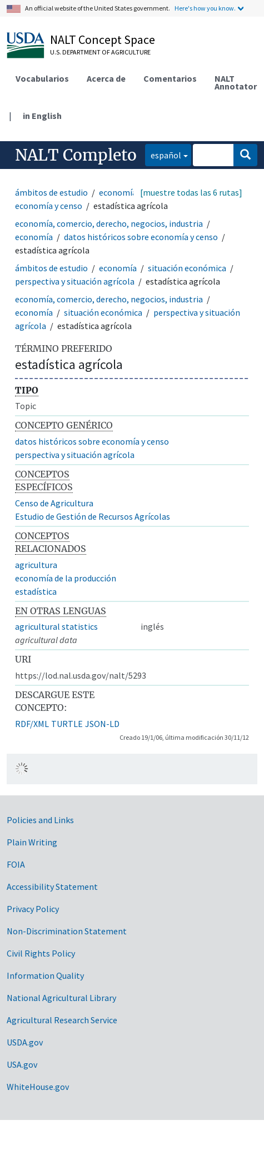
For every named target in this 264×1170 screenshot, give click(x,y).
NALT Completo (76, 155)
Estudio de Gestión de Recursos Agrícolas (92, 516)
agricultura (36, 564)
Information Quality (45, 975)
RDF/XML (32, 723)
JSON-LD (102, 723)
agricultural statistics (56, 626)
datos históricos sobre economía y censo (141, 236)
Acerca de (106, 78)
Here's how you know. (205, 8)
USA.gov (22, 1064)
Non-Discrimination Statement (67, 931)
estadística (36, 591)
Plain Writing (32, 842)
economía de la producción (65, 578)
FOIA (16, 864)
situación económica (187, 267)
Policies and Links (40, 819)
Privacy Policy (33, 908)
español (163, 154)
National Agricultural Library (61, 997)
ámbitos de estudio (51, 192)
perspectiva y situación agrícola (75, 281)
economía (118, 192)
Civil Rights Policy (41, 953)
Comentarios (170, 78)
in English (42, 115)
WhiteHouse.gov (38, 1086)
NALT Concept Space (102, 39)
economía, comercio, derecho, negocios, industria (109, 223)
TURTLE (67, 723)
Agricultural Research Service (62, 1019)
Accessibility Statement (52, 886)
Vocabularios (42, 78)
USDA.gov (25, 1042)
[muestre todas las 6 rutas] (191, 192)
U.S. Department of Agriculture (100, 52)
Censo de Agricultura (54, 503)
